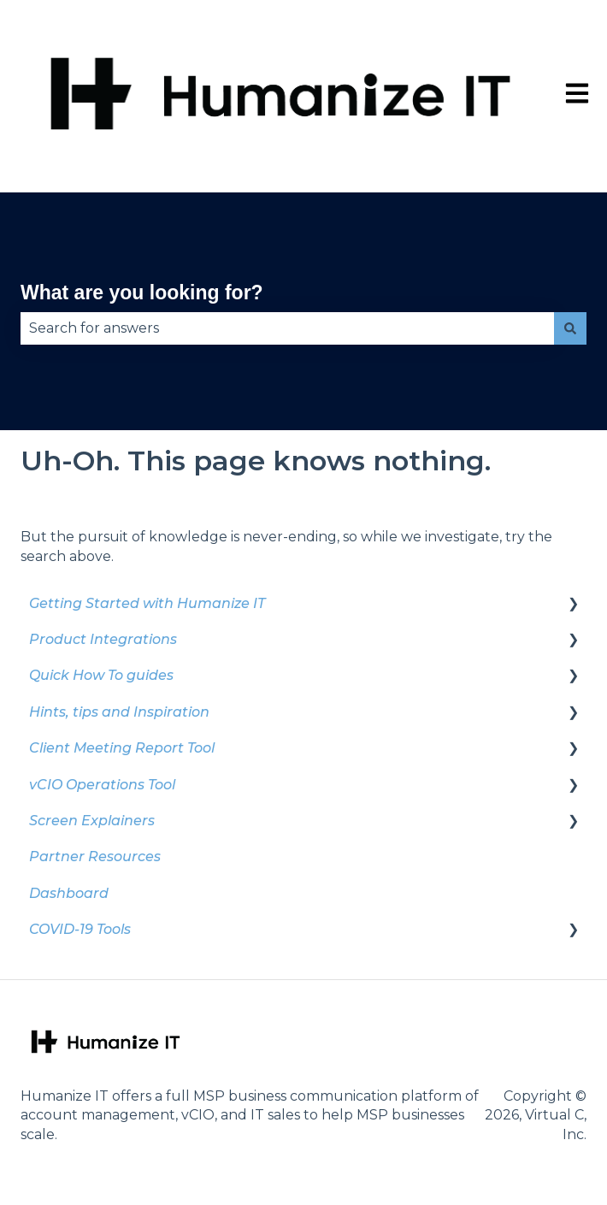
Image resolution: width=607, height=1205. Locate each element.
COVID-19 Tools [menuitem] (80, 929)
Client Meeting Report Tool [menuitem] (122, 748)
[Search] (570, 328)
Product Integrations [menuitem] (103, 639)
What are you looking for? (142, 292)
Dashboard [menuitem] (69, 893)
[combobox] (287, 328)
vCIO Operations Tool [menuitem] (102, 785)
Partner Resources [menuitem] (95, 856)
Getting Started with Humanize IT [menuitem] (147, 603)
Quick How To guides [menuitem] (101, 675)
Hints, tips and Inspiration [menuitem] (119, 712)
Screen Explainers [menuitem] (92, 820)
